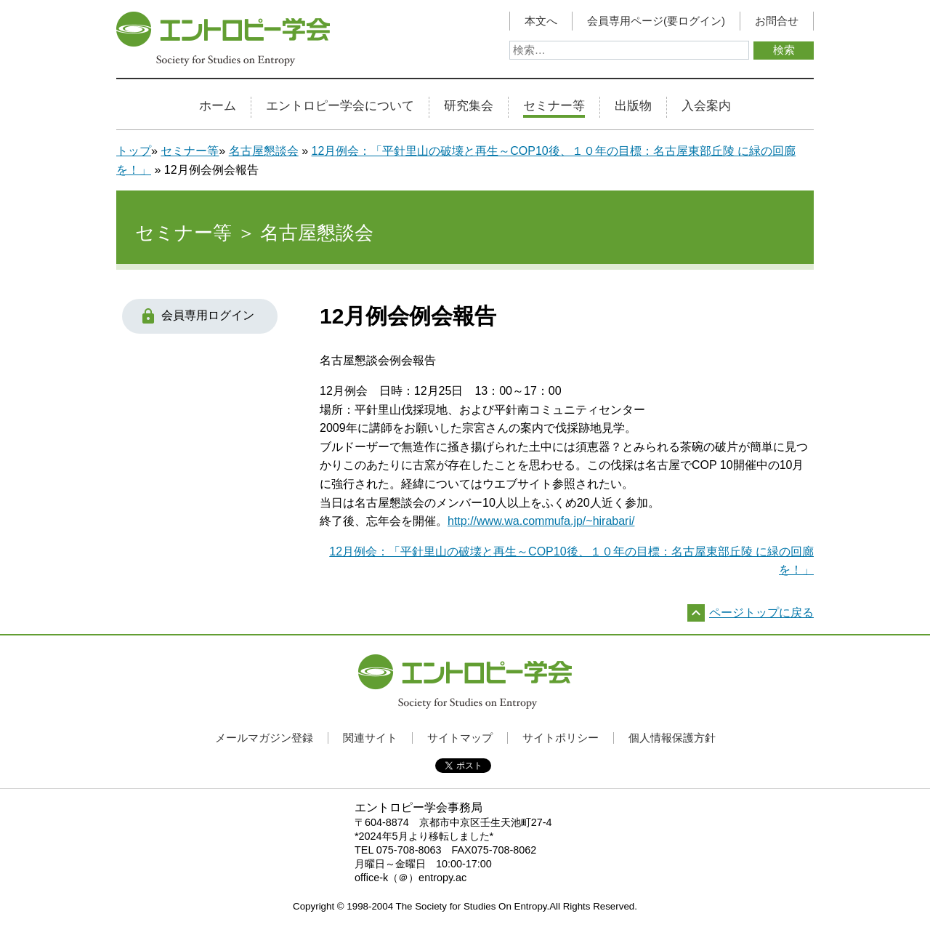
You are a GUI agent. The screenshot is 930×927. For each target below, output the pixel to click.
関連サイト (370, 737)
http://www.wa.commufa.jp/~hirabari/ (541, 521)
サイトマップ (460, 737)
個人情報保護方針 (672, 737)
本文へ (541, 21)
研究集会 (468, 106)
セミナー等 (554, 106)
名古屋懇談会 (264, 151)
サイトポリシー (560, 737)
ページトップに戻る (761, 612)
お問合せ (776, 21)
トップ (133, 151)
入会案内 (706, 106)
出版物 (633, 106)
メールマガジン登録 (264, 737)
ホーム (217, 106)
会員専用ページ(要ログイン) (656, 21)
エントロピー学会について (340, 106)
